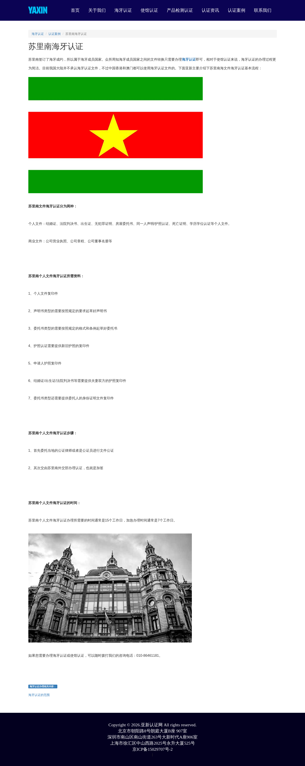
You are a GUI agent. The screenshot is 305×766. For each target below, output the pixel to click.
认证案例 (54, 34)
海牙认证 (38, 34)
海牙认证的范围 (39, 695)
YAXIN (37, 10)
